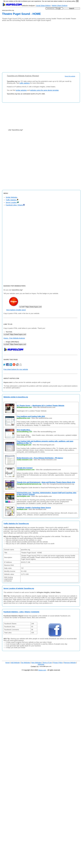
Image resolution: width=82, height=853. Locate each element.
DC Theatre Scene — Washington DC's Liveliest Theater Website (40, 405)
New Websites (36, 662)
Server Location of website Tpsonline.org (18, 588)
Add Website (15, 662)
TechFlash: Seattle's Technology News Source (34, 508)
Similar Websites (11, 197)
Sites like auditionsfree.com (42, 418)
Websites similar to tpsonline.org (15, 397)
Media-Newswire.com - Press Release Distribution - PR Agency (40, 458)
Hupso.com (42, 670)
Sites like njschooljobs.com (41, 496)
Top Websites (25, 662)
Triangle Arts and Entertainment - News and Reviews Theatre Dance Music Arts (46, 482)
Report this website (70, 76)
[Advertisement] (23, 46)
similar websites (21, 90)
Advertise (41, 664)
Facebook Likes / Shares (15, 205)
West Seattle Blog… (24, 430)
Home (7, 662)
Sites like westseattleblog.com (44, 432)
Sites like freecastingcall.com (43, 445)
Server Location (12, 202)
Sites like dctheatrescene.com (44, 407)
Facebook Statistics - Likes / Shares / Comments (21, 612)
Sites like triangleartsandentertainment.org (58, 484)
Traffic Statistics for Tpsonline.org (16, 523)
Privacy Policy (58, 662)
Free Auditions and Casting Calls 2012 (31, 416)
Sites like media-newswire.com (45, 460)
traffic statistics (25, 83)
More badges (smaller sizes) (16, 310)
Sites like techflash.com (37, 509)
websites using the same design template (44, 90)
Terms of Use (47, 662)
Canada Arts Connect (24, 468)
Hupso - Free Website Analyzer (14, 338)
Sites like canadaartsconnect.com (48, 470)
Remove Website (70, 662)
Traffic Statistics (12, 200)
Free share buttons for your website (15, 369)
